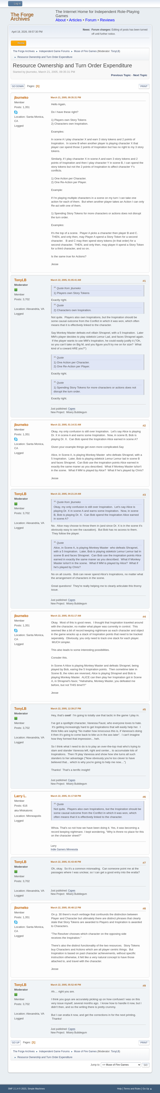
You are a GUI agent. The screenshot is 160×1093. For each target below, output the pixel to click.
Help (119, 1088)
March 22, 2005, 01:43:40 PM (66, 862)
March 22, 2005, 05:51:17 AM (66, 615)
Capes (71, 408)
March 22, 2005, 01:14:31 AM (66, 424)
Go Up (15, 1042)
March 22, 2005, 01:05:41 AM (66, 280)
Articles (75, 20)
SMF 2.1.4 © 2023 (17, 1088)
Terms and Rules (132, 1088)
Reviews (107, 20)
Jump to (95, 1064)
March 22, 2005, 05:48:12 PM (66, 907)
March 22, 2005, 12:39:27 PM (66, 708)
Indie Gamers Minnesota (64, 849)
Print (144, 86)
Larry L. (20, 796)
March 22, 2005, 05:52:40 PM (66, 984)
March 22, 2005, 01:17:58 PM (66, 796)
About (61, 20)
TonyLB (115, 51)
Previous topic (121, 75)
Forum (90, 20)
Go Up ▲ (147, 1088)
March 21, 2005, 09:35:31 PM (66, 97)
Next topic (140, 75)
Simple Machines (36, 1088)
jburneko (21, 97)
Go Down (18, 86)
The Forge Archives (22, 17)
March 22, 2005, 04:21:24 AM (66, 494)
